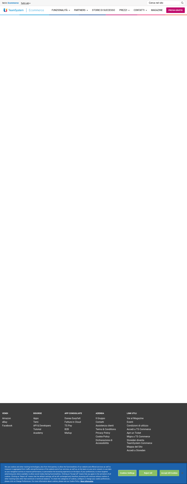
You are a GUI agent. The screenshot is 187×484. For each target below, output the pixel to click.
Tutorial (37, 429)
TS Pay (68, 425)
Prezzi (124, 10)
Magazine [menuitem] (157, 10)
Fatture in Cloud (73, 422)
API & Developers (42, 425)
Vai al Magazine (135, 418)
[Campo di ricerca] (163, 3)
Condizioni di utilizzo (137, 425)
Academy (38, 433)
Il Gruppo (100, 418)
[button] (25, 3)
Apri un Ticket (134, 433)
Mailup (68, 433)
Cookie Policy (103, 436)
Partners (81, 10)
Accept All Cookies (169, 473)
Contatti (140, 10)
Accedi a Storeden (136, 450)
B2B (67, 429)
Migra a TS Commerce (138, 436)
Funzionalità (61, 10)
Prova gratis (175, 10)
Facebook (7, 425)
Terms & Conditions (106, 429)
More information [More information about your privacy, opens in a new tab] (86, 481)
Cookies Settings (127, 473)
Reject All (148, 473)
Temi (35, 422)
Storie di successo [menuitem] (103, 10)
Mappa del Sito (134, 446)
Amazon (6, 418)
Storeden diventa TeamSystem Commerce (139, 441)
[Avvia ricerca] (182, 3)
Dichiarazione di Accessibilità (104, 441)
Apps (36, 418)
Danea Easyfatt (72, 418)
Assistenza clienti (105, 425)
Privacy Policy (103, 433)
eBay (4, 422)
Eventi (130, 422)
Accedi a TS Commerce (139, 429)
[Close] (182, 473)
